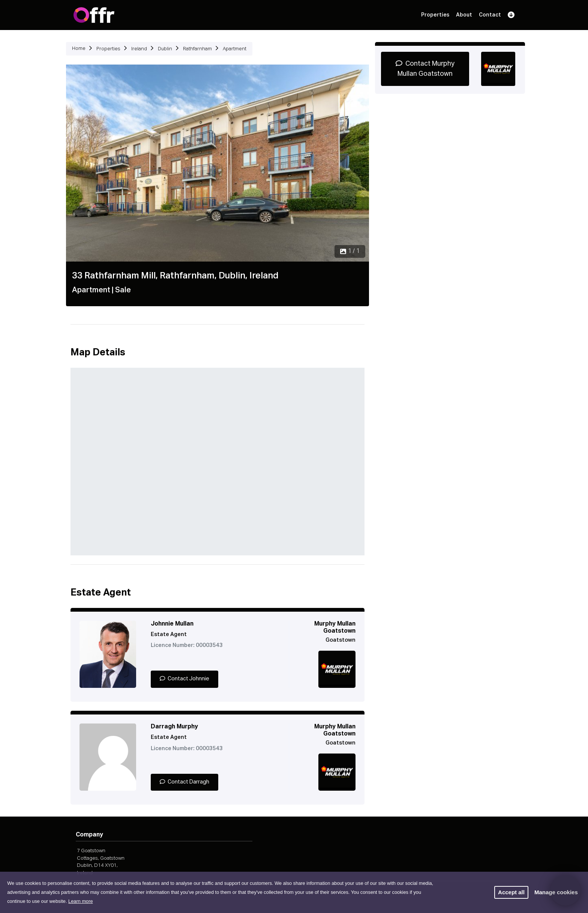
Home (79, 48)
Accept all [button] (511, 892)
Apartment (234, 49)
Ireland (139, 49)
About (464, 15)
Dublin (165, 49)
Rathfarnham (197, 49)
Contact (490, 15)
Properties (435, 15)
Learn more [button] (80, 901)
